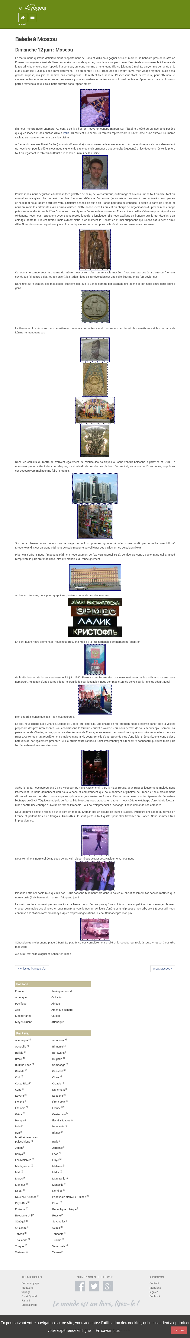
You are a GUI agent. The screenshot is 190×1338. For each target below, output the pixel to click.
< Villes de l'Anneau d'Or (32, 968)
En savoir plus (108, 1330)
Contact (154, 1283)
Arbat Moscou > (162, 968)
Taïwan (19, 1234)
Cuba (18, 1090)
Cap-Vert (57, 1071)
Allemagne (21, 1040)
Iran (17, 1132)
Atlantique (57, 1022)
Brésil (18, 1059)
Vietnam (20, 1252)
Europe (19, 991)
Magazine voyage (27, 1290)
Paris (66, 133)
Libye (55, 1160)
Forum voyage (30, 1283)
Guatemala (59, 1114)
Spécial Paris (29, 1305)
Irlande (56, 1132)
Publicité (154, 1296)
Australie (20, 1046)
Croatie (56, 1083)
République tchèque (64, 1209)
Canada (19, 1071)
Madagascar (22, 1166)
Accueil (22, 24)
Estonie (20, 1102)
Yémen (56, 1252)
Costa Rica (22, 1083)
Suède (56, 1227)
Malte (55, 1172)
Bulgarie (57, 1059)
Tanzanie (57, 1234)
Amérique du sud (61, 991)
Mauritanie (58, 1178)
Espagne (57, 1095)
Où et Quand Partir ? (29, 1298)
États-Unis (58, 1102)
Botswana (58, 1053)
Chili (17, 1077)
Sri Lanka (20, 1227)
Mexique (20, 1185)
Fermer (179, 1330)
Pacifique (20, 1003)
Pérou (55, 1203)
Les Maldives (23, 1160)
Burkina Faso (23, 1065)
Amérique (21, 997)
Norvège (57, 1191)
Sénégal (20, 1221)
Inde (17, 1126)
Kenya (19, 1154)
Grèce (18, 1114)
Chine (55, 1077)
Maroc (19, 1178)
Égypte (19, 1095)
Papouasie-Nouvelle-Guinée (69, 1197)
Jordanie (57, 1148)
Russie (56, 1215)
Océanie (56, 997)
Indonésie (58, 1126)
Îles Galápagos (61, 1120)
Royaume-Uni (23, 1215)
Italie (55, 1141)
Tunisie (56, 1240)
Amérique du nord (62, 1010)
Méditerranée (23, 1016)
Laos (55, 1154)
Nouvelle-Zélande (25, 1197)
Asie (17, 1010)
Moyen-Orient (23, 1022)
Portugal (20, 1209)
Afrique (55, 1003)
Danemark (58, 1090)
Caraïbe (56, 1016)
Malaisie (57, 1166)
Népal (18, 1191)
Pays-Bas (21, 1203)
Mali (17, 1172)
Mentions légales (155, 1290)
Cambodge (58, 1065)
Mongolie (57, 1185)
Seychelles (59, 1221)
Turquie (19, 1246)
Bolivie (19, 1053)
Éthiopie (20, 1108)
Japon (19, 1148)
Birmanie (57, 1046)
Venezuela (58, 1246)
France (56, 1108)
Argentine (58, 1040)
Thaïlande (21, 1240)
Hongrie (20, 1120)
